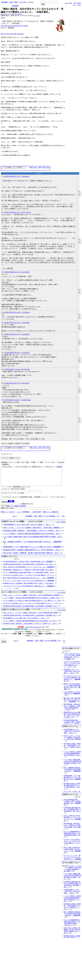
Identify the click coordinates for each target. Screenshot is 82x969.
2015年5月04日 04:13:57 (12, 212)
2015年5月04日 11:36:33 (12, 369)
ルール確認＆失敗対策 (18, 509)
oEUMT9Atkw (26, 400)
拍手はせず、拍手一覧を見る (39, 167)
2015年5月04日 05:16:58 (12, 312)
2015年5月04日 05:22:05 (12, 322)
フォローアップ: (6, 454)
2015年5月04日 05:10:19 (12, 272)
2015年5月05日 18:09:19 (12, 400)
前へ (79, 5)
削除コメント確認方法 (50, 515)
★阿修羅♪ (4, 2)
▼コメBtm (77, 3)
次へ (74, 5)
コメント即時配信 (23, 515)
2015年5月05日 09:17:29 (12, 383)
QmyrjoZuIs (25, 383)
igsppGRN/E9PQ (36, 15)
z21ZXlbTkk (25, 272)
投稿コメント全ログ (8, 515)
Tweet (3, 17)
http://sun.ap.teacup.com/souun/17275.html (14, 25)
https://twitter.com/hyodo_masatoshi (12, 34)
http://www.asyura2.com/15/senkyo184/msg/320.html (11, 14)
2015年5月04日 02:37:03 (12, 176)
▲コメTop (68, 3)
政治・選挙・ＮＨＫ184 (18, 2)
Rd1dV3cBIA (25, 369)
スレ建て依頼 (36, 515)
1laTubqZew (25, 176)
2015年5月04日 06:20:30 (12, 352)
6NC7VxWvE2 (26, 212)
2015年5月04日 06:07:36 (12, 334)
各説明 (59, 466)
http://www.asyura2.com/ (34, 630)
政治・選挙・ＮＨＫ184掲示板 (44, 519)
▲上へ (14, 519)
